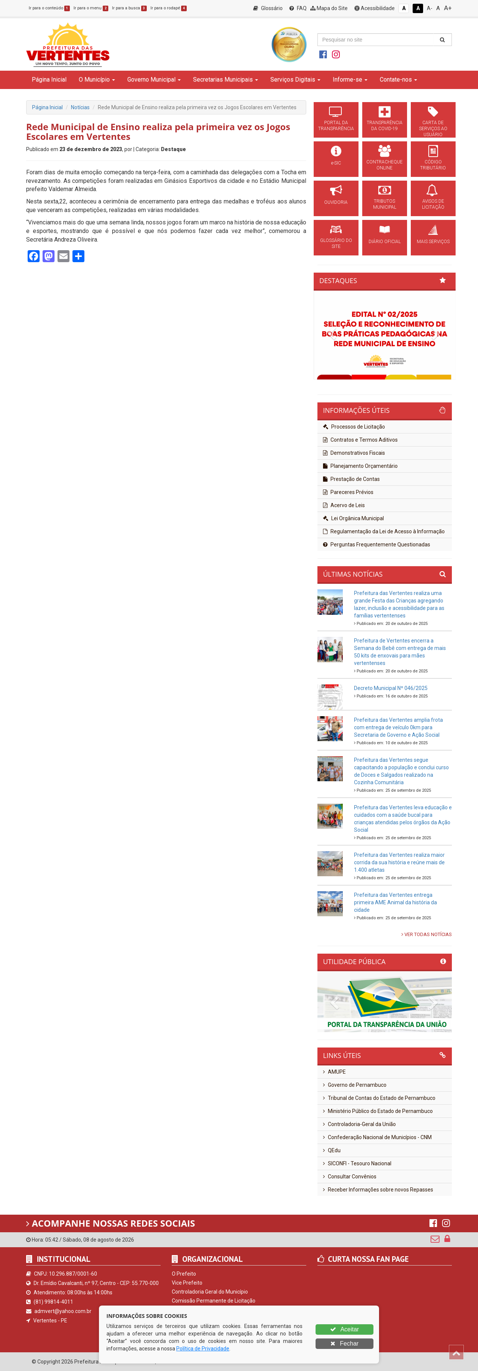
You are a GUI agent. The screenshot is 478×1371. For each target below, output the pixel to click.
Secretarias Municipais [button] (225, 79)
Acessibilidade (374, 8)
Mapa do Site (329, 8)
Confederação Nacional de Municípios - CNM (377, 1137)
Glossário (268, 8)
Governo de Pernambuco (355, 1085)
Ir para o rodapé (168, 8)
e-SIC (336, 163)
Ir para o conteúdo (49, 8)
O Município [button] (97, 79)
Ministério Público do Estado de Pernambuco (378, 1111)
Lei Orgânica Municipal (353, 518)
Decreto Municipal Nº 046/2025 (391, 688)
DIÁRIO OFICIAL (385, 241)
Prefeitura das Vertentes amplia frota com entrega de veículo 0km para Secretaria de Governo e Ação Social (398, 727)
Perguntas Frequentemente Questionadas (376, 545)
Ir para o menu (91, 8)
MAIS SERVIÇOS (433, 241)
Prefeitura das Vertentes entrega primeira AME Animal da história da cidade (395, 902)
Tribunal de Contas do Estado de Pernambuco (379, 1098)
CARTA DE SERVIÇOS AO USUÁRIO (433, 128)
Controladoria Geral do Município (210, 1292)
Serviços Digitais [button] (295, 79)
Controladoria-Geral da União (359, 1124)
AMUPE (334, 1072)
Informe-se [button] (350, 79)
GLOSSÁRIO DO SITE (336, 243)
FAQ (298, 8)
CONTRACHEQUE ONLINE (384, 165)
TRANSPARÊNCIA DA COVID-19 (385, 125)
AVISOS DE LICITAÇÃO (433, 204)
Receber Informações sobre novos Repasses (378, 1190)
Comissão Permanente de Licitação (213, 1301)
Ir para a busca (129, 8)
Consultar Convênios (349, 1177)
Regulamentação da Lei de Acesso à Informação (384, 531)
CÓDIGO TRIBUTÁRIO (433, 165)
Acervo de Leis (344, 505)
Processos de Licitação (354, 427)
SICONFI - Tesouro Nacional (357, 1163)
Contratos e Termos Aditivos (360, 440)
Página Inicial (49, 79)
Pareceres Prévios (348, 492)
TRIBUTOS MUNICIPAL (384, 204)
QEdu (332, 1150)
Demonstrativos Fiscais (354, 453)
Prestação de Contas (351, 479)
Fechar (344, 1343)
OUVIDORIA (336, 202)
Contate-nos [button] (398, 79)
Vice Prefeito (187, 1283)
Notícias (80, 107)
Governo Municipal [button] (154, 79)
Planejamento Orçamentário (360, 466)
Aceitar (344, 1329)
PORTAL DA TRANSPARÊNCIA (336, 125)
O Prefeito (184, 1274)
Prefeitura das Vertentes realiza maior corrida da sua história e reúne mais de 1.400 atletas (399, 862)
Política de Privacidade (202, 1349)
